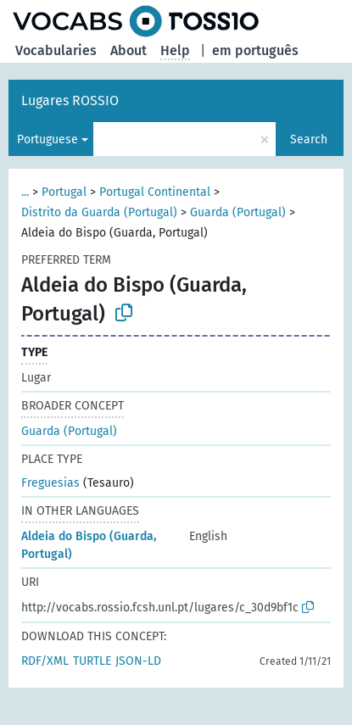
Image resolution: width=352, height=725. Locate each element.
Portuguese (47, 139)
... (25, 192)
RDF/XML (45, 661)
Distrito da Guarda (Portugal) (99, 212)
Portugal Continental (154, 192)
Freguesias (50, 483)
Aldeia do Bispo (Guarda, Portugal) (88, 545)
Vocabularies (56, 50)
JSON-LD (138, 661)
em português (255, 50)
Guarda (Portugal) (238, 212)
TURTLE (92, 661)
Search (308, 139)
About (128, 50)
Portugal (64, 192)
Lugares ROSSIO (70, 100)
